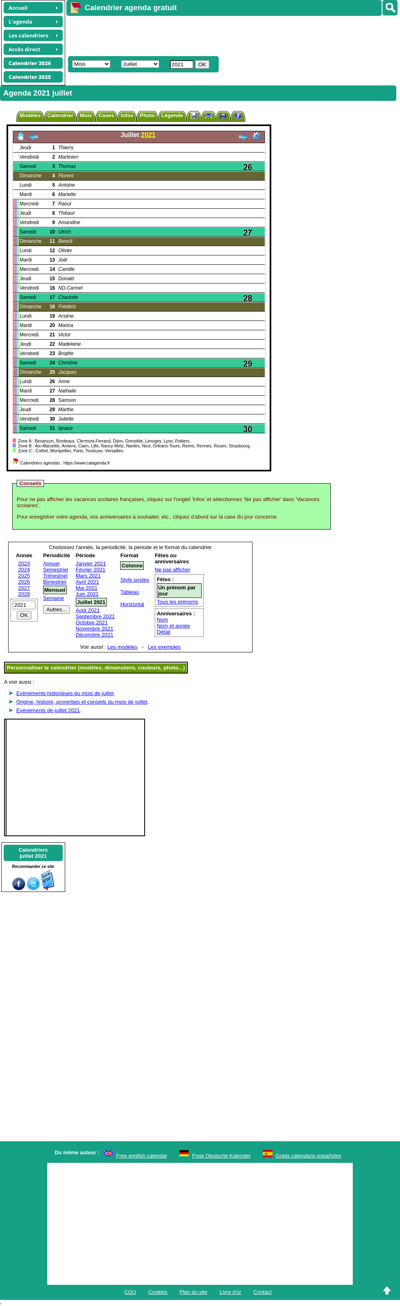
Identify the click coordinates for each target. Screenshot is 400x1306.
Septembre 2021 (95, 616)
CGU (130, 1292)
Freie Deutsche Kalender (221, 1156)
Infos (127, 115)
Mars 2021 (88, 576)
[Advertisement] (214, 35)
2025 (24, 576)
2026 (24, 582)
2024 (24, 570)
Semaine (53, 598)
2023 (24, 563)
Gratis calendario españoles (308, 1156)
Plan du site (193, 1292)
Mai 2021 (86, 588)
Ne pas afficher (172, 570)
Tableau (129, 592)
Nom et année (173, 626)
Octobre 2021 (92, 622)
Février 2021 (90, 570)
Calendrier (60, 115)
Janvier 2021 (91, 563)
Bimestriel (54, 582)
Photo (147, 115)
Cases (106, 115)
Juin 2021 (87, 594)
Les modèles (123, 647)
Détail (163, 632)
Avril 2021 (87, 582)
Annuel (51, 563)
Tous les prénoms (177, 602)
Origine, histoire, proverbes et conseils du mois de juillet (81, 702)
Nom (162, 620)
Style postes (134, 580)
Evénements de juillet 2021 (48, 710)
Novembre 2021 (95, 629)
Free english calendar (141, 1156)
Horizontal (132, 604)
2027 (24, 588)
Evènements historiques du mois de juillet (65, 693)
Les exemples (164, 647)
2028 (24, 594)
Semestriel (55, 570)
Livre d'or (230, 1292)
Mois (86, 115)
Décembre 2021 (95, 635)
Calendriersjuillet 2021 (33, 853)
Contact (262, 1292)
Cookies (157, 1292)
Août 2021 (88, 610)
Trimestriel (55, 576)
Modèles (30, 115)
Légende (172, 115)
